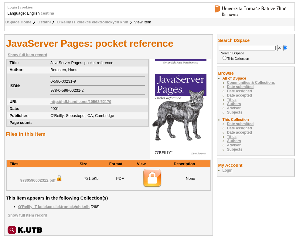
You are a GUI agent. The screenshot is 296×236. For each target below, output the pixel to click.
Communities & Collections (251, 82)
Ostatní (44, 22)
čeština (47, 13)
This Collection (236, 58)
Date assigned (239, 91)
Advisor (234, 108)
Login (12, 7)
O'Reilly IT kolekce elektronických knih (92, 22)
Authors (234, 104)
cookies (26, 7)
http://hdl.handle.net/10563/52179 (80, 101)
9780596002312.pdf (41, 180)
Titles (232, 99)
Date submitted (240, 87)
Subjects (235, 112)
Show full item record (27, 55)
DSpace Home (18, 22)
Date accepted (239, 95)
